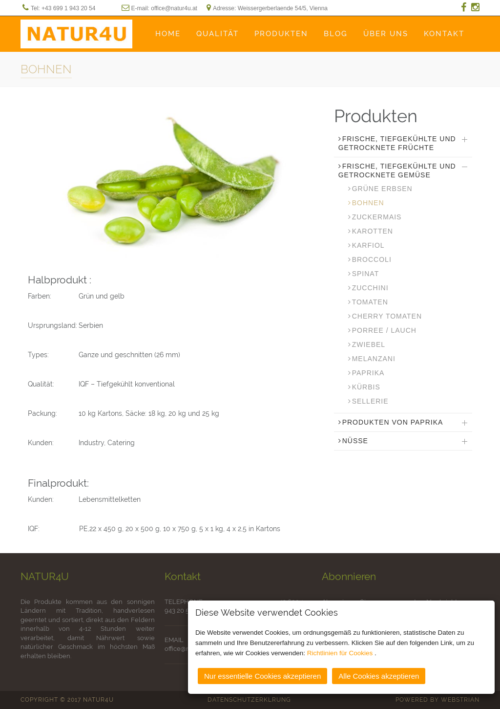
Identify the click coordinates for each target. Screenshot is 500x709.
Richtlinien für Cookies (341, 652)
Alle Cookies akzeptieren (378, 675)
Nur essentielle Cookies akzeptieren (262, 675)
